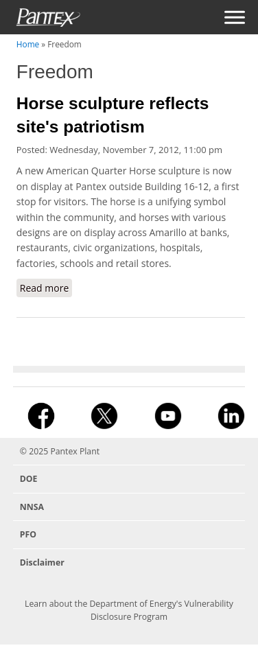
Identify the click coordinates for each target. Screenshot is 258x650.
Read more (46, 289)
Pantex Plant (74, 451)
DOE (29, 479)
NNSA (32, 507)
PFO (28, 534)
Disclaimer (42, 562)
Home (27, 43)
